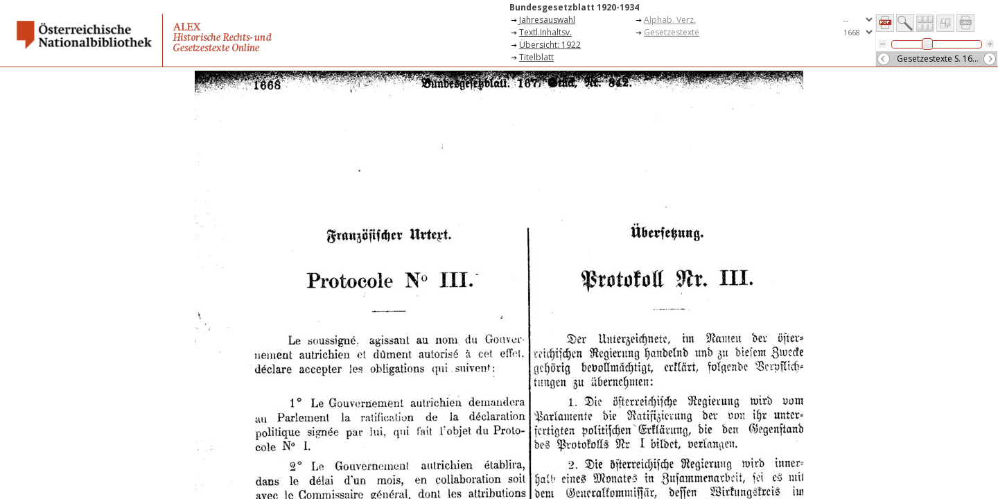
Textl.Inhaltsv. (545, 32)
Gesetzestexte (671, 32)
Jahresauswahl (547, 20)
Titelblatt (536, 57)
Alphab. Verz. (670, 20)
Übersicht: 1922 (550, 45)
